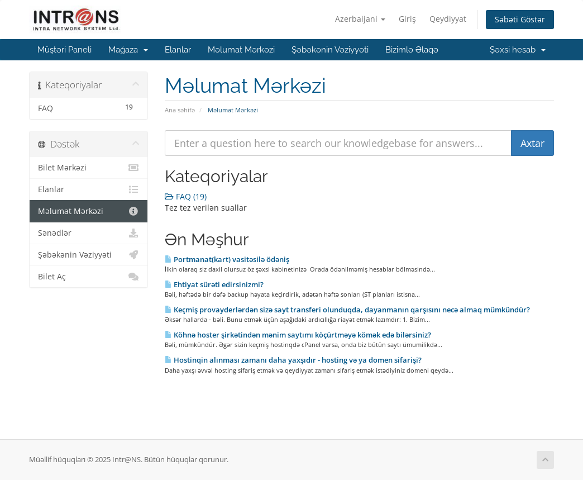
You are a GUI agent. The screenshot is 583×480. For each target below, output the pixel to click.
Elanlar (178, 50)
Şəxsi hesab (518, 50)
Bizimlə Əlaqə (411, 50)
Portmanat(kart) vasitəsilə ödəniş (227, 259)
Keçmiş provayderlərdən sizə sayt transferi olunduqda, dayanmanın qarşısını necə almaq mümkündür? (347, 310)
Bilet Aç (88, 276)
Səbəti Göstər (520, 19)
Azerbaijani (360, 18)
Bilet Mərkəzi (88, 167)
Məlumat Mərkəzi (241, 50)
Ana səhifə (180, 110)
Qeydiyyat (447, 18)
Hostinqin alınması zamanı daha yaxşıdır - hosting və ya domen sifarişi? (293, 360)
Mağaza (128, 50)
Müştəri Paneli (64, 50)
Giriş (407, 18)
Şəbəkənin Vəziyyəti (330, 50)
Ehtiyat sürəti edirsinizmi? (214, 284)
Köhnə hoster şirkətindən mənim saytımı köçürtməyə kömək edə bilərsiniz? (298, 335)
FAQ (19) (186, 196)
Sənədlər (88, 233)
